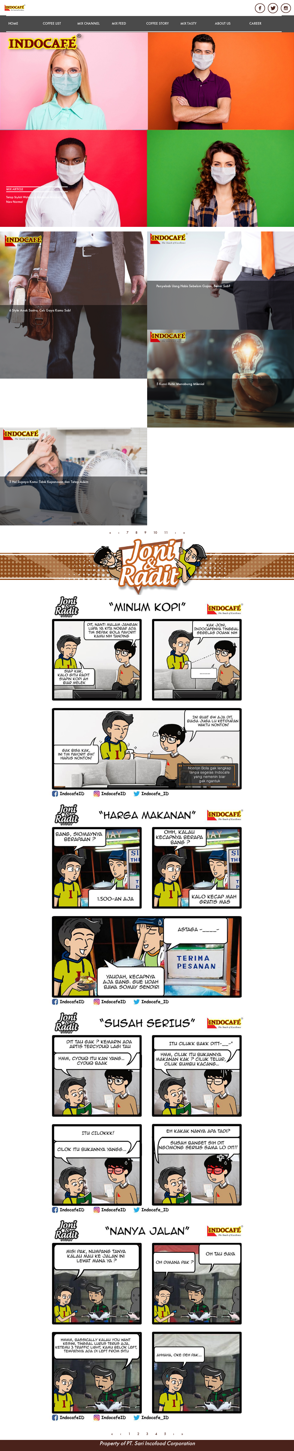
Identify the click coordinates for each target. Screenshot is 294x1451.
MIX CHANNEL (88, 23)
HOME (13, 23)
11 (166, 532)
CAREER (255, 23)
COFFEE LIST (52, 23)
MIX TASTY (188, 23)
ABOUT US (223, 23)
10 (155, 532)
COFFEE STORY (157, 23)
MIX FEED (119, 23)
